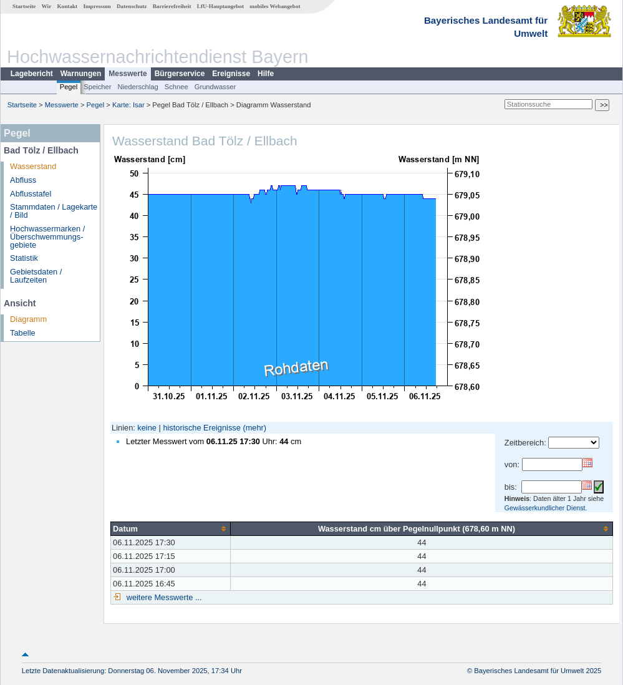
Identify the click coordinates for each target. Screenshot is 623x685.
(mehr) (254, 427)
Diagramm (28, 319)
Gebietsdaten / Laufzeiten (36, 275)
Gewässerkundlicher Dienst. (546, 508)
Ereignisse (231, 73)
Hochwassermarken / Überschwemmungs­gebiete (47, 237)
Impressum (96, 6)
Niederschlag (137, 86)
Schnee (176, 86)
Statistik (24, 258)
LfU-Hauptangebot (220, 6)
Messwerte (128, 73)
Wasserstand (33, 166)
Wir (47, 6)
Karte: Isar (128, 105)
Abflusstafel (30, 193)
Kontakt (67, 6)
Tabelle (23, 333)
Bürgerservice (180, 73)
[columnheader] (171, 528)
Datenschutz (132, 6)
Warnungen (81, 73)
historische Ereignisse (201, 427)
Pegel (69, 86)
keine (147, 427)
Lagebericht (32, 73)
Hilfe (266, 73)
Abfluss (23, 180)
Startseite (24, 6)
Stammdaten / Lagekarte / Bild (53, 211)
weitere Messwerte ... (162, 597)
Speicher (97, 86)
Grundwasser (215, 86)
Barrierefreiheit (172, 6)
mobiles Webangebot (274, 6)
